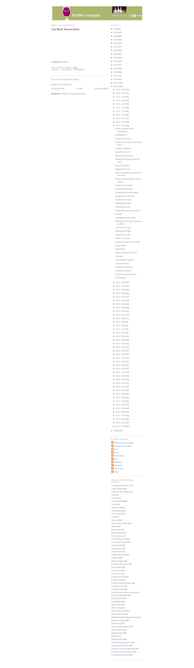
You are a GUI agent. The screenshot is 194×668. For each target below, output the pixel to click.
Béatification (120, 249)
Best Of (114, 526)
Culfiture (114, 558)
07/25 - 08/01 (121, 322)
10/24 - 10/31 (121, 122)
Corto (117, 452)
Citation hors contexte (123, 200)
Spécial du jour (116, 639)
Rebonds (118, 214)
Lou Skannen (119, 456)
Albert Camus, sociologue (124, 443)
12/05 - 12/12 (121, 100)
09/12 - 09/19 (121, 297)
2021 (116, 47)
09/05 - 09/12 (121, 300)
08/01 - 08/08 (121, 318)
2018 (116, 58)
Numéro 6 (118, 462)
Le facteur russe (117, 580)
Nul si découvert (117, 614)
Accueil (79, 88)
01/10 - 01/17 (121, 423)
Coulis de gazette (117, 555)
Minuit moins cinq (118, 611)
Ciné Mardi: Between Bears (65, 29)
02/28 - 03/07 (121, 397)
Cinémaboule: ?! (121, 135)
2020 (116, 50)
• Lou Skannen (116, 501)
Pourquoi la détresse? (123, 138)
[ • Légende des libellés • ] (120, 485)
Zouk (116, 472)
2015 (116, 68)
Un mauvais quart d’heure (120, 642)
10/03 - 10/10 (121, 286)
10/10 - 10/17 (121, 282)
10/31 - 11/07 (121, 118)
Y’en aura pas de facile (119, 655)
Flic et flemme (120, 278)
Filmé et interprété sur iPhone (126, 253)
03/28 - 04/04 (121, 383)
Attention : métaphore (123, 148)
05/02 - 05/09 (121, 365)
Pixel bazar (115, 623)
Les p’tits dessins (117, 598)
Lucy (116, 459)
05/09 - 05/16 (121, 361)
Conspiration (116, 551)
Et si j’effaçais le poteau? (124, 260)
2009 (116, 431)
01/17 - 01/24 (121, 419)
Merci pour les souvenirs (124, 155)
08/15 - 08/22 (121, 311)
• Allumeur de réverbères (120, 492)
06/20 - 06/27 (121, 340)
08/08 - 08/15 (121, 315)
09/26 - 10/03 (121, 289)
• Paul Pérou (66, 69)
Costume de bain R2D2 (123, 185)
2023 (116, 40)
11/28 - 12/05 (121, 104)
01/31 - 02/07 (121, 412)
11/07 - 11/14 (121, 115)
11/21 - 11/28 (121, 107)
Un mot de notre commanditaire (126, 192)
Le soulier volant (117, 589)
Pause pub (119, 256)
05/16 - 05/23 (121, 358)
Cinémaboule (116, 545)
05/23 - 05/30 (121, 354)
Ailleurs (114, 520)
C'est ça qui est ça (117, 539)
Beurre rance (116, 529)
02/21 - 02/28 (121, 401)
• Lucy (113, 504)
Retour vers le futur (122, 165)
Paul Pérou (118, 465)
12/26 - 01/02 (121, 90)
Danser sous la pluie (122, 238)
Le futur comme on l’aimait (121, 583)
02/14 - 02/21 (121, 405)
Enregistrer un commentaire (61, 84)
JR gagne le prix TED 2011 (125, 196)
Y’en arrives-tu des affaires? (121, 652)
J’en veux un (116, 570)
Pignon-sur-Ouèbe (118, 620)
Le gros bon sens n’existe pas (126, 274)
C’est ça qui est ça (118, 542)
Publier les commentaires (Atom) (74, 94)
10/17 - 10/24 (121, 125)
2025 (116, 32)
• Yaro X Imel (116, 514)
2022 (116, 43)
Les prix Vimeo (121, 245)
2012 (116, 79)
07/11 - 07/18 (121, 329)
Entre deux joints (117, 561)
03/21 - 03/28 (121, 387)
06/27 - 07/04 (121, 336)
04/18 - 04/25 (121, 372)
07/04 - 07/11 (121, 333)
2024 (116, 36)
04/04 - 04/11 (121, 379)
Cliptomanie (78, 69)
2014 (116, 72)
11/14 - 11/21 (121, 111)
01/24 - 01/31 (121, 415)
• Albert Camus (116, 489)
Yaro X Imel (119, 468)
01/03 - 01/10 (121, 426)
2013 (116, 76)
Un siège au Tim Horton (124, 267)
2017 (116, 61)
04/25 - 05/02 (121, 369)
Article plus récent (58, 88)
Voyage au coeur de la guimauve (123, 649)
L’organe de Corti (117, 577)
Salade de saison (117, 633)
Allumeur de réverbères (123, 446)
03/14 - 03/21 (121, 390)
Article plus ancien (101, 88)
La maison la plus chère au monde (127, 242)
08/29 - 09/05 (121, 304)
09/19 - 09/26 (121, 293)
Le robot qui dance (122, 263)
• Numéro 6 (115, 507)
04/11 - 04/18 (121, 376)
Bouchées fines (116, 533)
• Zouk (113, 517)
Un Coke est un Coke (123, 227)
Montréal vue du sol (122, 152)
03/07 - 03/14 (121, 394)
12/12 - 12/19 (121, 97)
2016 (116, 65)
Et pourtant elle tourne (119, 564)
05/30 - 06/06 (121, 351)
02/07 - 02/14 (121, 408)
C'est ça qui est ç (117, 536)
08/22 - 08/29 (121, 307)
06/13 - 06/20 (121, 343)
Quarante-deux (116, 630)
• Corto (113, 498)
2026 (116, 29)
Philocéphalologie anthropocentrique (124, 617)
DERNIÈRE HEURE (123, 203)
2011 (116, 83)
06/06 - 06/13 (121, 347)
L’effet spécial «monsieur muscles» (128, 210)
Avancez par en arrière (119, 523)
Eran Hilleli (63, 62)
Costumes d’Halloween (123, 189)
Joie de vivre (116, 574)
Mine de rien (116, 608)
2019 (116, 54)
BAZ (116, 449)
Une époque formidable (119, 645)
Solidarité (114, 636)
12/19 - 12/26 (121, 93)
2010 (116, 86)
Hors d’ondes (116, 567)
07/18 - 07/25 (121, 325)
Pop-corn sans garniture (119, 627)
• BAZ (113, 495)
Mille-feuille (116, 605)
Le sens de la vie (117, 586)
